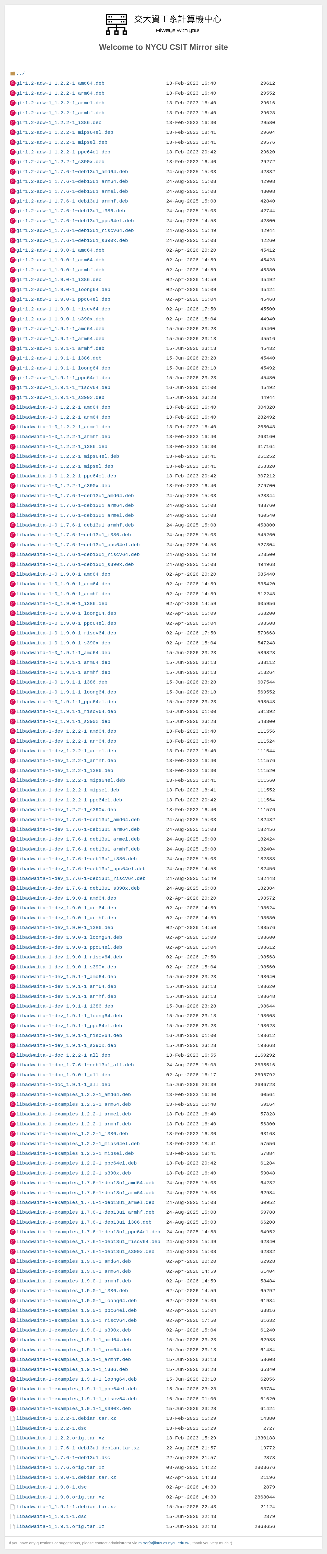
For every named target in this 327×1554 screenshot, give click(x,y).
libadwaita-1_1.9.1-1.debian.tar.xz (66, 1506)
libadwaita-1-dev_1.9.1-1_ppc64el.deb (69, 1025)
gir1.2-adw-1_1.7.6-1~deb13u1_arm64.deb (72, 181)
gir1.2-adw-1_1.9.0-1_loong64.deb (63, 289)
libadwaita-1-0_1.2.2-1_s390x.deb (63, 485)
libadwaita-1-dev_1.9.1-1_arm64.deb (66, 986)
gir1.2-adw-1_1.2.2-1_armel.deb (60, 102)
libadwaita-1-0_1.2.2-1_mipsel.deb (64, 466)
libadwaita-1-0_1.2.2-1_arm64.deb (63, 417)
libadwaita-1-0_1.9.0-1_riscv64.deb (66, 633)
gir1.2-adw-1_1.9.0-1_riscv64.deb (63, 309)
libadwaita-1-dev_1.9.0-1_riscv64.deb (69, 957)
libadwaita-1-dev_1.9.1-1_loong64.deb (69, 1015)
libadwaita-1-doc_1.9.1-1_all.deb (63, 1084)
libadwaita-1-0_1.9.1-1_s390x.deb (63, 721)
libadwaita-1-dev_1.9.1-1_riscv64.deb (69, 1035)
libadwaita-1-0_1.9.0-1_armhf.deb (63, 593)
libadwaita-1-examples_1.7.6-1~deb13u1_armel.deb (85, 1202)
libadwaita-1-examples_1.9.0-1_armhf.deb (73, 1281)
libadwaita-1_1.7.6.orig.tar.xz (60, 1467)
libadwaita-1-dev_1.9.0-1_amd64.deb (66, 898)
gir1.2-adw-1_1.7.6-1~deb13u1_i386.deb (70, 210)
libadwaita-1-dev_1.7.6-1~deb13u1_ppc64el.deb (81, 868)
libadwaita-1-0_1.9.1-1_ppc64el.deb (66, 701)
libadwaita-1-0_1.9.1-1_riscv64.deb (66, 711)
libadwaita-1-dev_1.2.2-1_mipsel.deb (67, 790)
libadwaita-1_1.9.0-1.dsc (51, 1487)
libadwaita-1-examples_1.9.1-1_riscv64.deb (76, 1398)
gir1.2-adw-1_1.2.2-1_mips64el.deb (64, 132)
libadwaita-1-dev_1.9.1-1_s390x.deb (66, 1045)
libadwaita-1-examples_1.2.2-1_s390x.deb (73, 1173)
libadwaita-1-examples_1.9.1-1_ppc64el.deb (76, 1388)
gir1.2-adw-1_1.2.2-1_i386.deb (58, 122)
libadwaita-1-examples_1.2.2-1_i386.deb (72, 1133)
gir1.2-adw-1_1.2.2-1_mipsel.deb (61, 142)
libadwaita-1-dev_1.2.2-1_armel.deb (66, 750)
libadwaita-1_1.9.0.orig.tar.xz (60, 1497)
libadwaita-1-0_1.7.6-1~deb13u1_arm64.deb (75, 505)
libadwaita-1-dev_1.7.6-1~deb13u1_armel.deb (78, 839)
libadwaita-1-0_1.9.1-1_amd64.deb (63, 652)
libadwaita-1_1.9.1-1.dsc (51, 1516)
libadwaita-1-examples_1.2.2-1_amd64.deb (73, 1094)
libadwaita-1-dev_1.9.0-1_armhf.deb (66, 917)
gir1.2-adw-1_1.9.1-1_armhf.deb (60, 348)
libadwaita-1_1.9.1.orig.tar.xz (60, 1526)
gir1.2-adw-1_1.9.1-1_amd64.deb (60, 328)
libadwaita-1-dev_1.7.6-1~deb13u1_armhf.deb (78, 849)
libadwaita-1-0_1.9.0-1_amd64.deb (63, 574)
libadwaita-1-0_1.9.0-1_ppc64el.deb (66, 623)
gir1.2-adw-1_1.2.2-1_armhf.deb (60, 112)
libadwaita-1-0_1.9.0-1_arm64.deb (63, 583)
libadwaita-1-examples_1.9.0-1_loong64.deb (76, 1300)
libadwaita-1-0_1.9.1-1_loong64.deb (66, 692)
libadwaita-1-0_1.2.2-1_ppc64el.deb (66, 476)
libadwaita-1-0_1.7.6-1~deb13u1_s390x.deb (75, 564)
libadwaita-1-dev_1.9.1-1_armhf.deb (66, 996)
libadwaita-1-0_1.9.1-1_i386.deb (61, 682)
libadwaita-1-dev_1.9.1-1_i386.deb (64, 1006)
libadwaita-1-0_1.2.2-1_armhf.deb (63, 436)
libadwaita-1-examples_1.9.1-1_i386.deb (72, 1369)
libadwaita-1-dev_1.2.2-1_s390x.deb (66, 809)
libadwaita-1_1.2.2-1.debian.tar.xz (66, 1418)
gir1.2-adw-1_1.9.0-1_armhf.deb (60, 269)
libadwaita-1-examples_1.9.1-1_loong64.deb (76, 1379)
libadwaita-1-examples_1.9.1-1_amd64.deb (73, 1339)
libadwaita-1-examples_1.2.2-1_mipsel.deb (75, 1153)
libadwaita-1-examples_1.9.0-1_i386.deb (72, 1290)
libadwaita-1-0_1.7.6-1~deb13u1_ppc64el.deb (78, 544)
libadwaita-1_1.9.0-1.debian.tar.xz (66, 1477)
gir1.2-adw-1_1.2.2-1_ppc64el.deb (63, 152)
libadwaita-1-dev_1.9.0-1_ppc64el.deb (69, 947)
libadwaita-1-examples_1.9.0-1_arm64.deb (73, 1271)
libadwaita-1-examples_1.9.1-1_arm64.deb (73, 1349)
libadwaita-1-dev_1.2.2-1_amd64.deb (66, 731)
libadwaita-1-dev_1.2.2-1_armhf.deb (66, 760)
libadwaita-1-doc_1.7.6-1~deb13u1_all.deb (75, 1064)
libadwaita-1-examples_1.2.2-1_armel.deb (73, 1114)
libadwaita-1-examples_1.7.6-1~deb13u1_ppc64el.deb (88, 1231)
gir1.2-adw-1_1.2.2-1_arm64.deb (60, 93)
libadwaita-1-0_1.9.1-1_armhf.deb (63, 672)
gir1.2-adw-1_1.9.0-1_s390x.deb (60, 319)
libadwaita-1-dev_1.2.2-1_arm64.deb (66, 741)
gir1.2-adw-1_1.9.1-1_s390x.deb (60, 397)
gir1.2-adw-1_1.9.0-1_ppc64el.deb (63, 299)
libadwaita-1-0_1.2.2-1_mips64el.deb (67, 456)
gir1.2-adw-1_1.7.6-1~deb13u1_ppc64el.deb (75, 220)
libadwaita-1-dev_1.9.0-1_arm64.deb (66, 907)
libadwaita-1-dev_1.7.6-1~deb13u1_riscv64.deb (81, 878)
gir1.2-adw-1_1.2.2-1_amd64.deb (60, 83)
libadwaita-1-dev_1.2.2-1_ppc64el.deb (69, 800)
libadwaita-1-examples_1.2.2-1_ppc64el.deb (76, 1163)
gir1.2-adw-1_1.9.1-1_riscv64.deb (63, 387)
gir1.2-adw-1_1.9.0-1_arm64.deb (60, 259)
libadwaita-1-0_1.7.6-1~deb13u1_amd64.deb (75, 495)
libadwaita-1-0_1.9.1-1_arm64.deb (63, 662)
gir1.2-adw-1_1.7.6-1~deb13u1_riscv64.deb (75, 230)
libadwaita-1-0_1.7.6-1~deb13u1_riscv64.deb (78, 554)
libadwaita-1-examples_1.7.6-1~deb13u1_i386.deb (83, 1222)
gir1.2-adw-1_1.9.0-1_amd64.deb (60, 250)
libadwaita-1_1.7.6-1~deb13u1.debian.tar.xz (78, 1448)
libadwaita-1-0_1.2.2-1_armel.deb (63, 426)
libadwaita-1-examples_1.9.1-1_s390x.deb (73, 1408)
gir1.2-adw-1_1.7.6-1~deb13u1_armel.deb (72, 191)
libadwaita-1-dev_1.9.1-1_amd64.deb (66, 976)
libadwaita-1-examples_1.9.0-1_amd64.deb (73, 1261)
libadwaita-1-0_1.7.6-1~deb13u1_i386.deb (73, 534)
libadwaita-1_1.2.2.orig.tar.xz (60, 1438)
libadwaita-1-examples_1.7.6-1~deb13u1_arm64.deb (85, 1192)
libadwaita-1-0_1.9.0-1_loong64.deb (66, 613)
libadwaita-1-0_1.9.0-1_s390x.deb (63, 643)
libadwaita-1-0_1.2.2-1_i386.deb (61, 446)
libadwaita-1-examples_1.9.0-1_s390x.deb (73, 1330)
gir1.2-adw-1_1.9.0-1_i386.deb (58, 279)
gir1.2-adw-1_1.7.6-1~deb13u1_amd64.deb (72, 171)
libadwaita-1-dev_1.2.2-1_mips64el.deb (70, 780)
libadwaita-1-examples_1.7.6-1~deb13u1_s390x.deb (85, 1251)
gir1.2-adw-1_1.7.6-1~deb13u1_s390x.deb (72, 240)
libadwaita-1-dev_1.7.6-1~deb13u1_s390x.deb (78, 888)
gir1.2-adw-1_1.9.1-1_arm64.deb (60, 338)
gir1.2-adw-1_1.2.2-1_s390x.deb (60, 161)
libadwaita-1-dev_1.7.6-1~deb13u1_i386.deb (76, 858)
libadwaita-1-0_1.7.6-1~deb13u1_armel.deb (75, 515)
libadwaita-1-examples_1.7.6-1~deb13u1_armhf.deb (85, 1212)
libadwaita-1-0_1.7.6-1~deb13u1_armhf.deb (75, 525)
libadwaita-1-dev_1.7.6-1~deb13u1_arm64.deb (78, 829)
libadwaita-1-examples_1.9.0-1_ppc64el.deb (76, 1310)
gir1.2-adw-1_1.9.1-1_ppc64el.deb (63, 377)
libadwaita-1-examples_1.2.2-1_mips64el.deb (78, 1143)
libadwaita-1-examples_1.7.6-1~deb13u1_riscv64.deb (88, 1241)
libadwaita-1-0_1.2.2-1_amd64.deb (63, 407)
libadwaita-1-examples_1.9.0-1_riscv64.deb (76, 1320)
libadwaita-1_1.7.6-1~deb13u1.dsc (63, 1457)
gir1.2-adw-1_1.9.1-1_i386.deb (58, 358)
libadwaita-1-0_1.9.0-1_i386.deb (61, 603)
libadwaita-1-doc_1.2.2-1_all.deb (63, 1055)
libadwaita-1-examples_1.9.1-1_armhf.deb (73, 1359)
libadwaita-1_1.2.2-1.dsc (51, 1428)
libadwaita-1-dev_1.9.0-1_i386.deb (64, 927)
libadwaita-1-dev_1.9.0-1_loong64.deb (69, 937)
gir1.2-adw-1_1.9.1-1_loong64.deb (63, 368)
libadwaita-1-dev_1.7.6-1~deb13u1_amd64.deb (78, 819)
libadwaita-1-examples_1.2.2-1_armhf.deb (73, 1124)
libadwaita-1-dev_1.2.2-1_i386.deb (64, 770)
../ (20, 73)
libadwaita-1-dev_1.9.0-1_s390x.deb (66, 967)
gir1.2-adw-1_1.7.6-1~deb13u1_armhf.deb (72, 201)
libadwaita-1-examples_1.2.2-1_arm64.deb (73, 1104)
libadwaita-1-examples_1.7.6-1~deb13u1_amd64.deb (85, 1182)
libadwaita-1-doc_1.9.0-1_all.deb (63, 1074)
